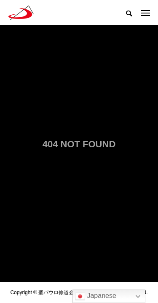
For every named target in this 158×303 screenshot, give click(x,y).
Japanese (95, 296)
